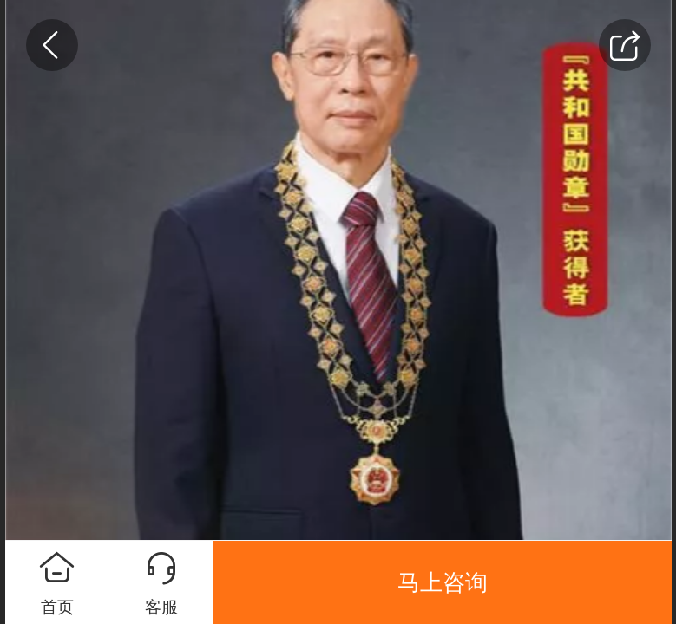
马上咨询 (442, 582)
